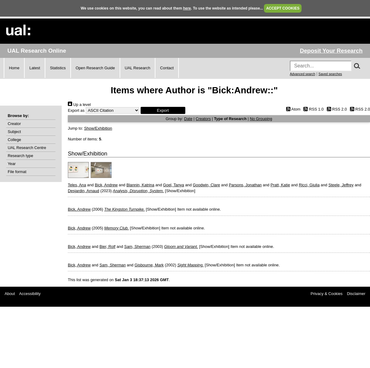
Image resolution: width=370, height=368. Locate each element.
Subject (14, 131)
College (14, 139)
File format (17, 171)
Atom (292, 109)
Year (12, 163)
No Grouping (261, 118)
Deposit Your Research (331, 50)
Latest (34, 68)
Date (188, 118)
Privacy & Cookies (326, 293)
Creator (14, 123)
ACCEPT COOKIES (282, 8)
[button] (163, 110)
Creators (203, 118)
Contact (167, 68)
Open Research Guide (95, 68)
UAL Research (137, 68)
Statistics (58, 68)
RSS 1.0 (313, 109)
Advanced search (302, 74)
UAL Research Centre (27, 147)
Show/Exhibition (98, 128)
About (10, 293)
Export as (76, 110)
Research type (20, 155)
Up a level (79, 104)
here (187, 8)
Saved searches (330, 74)
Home (14, 68)
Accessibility (30, 293)
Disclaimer (356, 293)
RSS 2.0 (336, 109)
